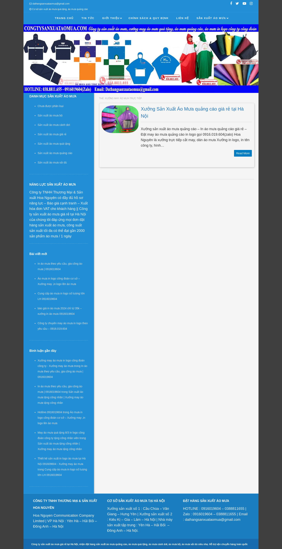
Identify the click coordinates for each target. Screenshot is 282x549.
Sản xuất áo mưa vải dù (52, 162)
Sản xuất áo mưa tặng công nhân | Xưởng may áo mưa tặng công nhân (60, 397)
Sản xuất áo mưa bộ (50, 115)
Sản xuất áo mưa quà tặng (54, 143)
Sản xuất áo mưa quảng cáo (55, 153)
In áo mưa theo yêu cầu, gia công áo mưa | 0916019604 (62, 371)
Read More (243, 153)
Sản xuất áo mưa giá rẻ (52, 134)
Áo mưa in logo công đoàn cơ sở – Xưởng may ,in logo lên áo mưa (61, 418)
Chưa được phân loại (50, 106)
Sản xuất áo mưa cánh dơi (54, 124)
